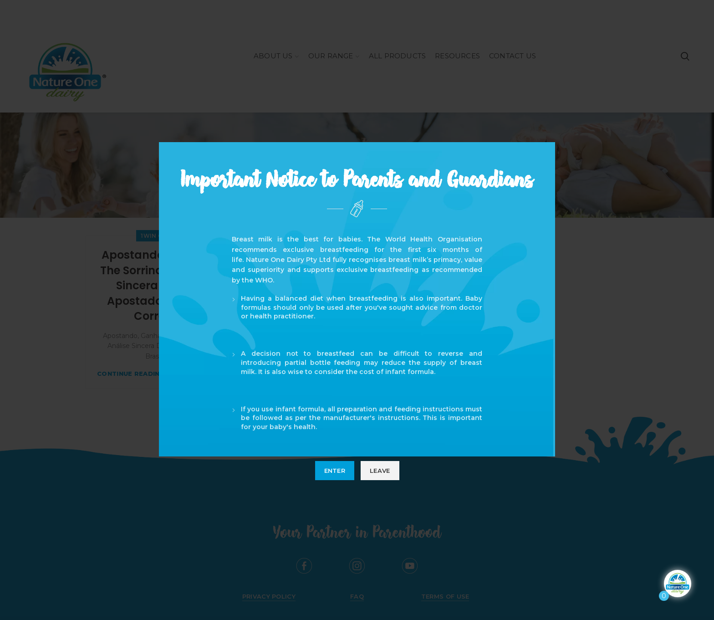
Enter (335, 470)
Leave (380, 470)
